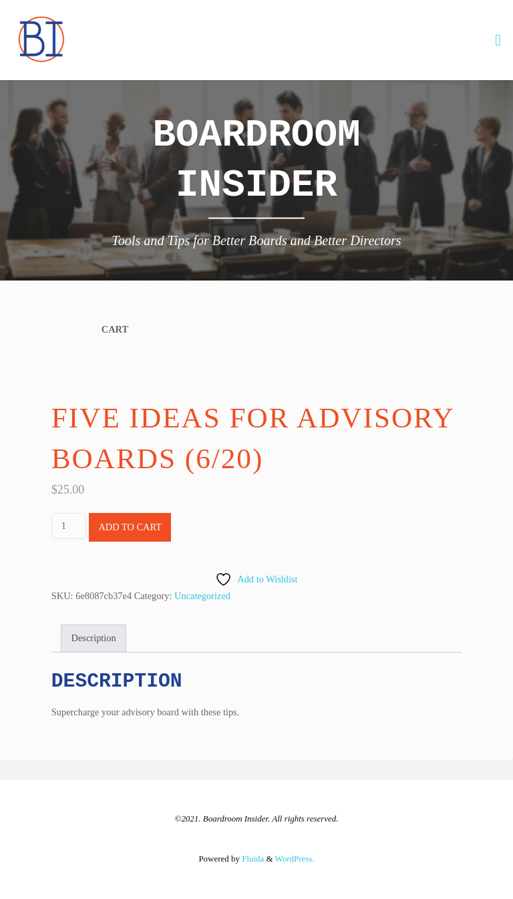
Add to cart (130, 527)
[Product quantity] (68, 526)
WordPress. (295, 859)
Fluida (252, 859)
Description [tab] (93, 638)
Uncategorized (202, 595)
